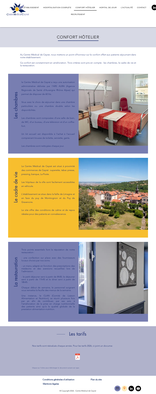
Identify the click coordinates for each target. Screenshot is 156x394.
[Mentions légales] (51, 384)
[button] (16, 100)
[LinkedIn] (131, 388)
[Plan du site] (96, 379)
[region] (117, 388)
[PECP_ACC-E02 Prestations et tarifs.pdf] (77, 357)
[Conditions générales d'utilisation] (58, 379)
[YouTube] (138, 388)
